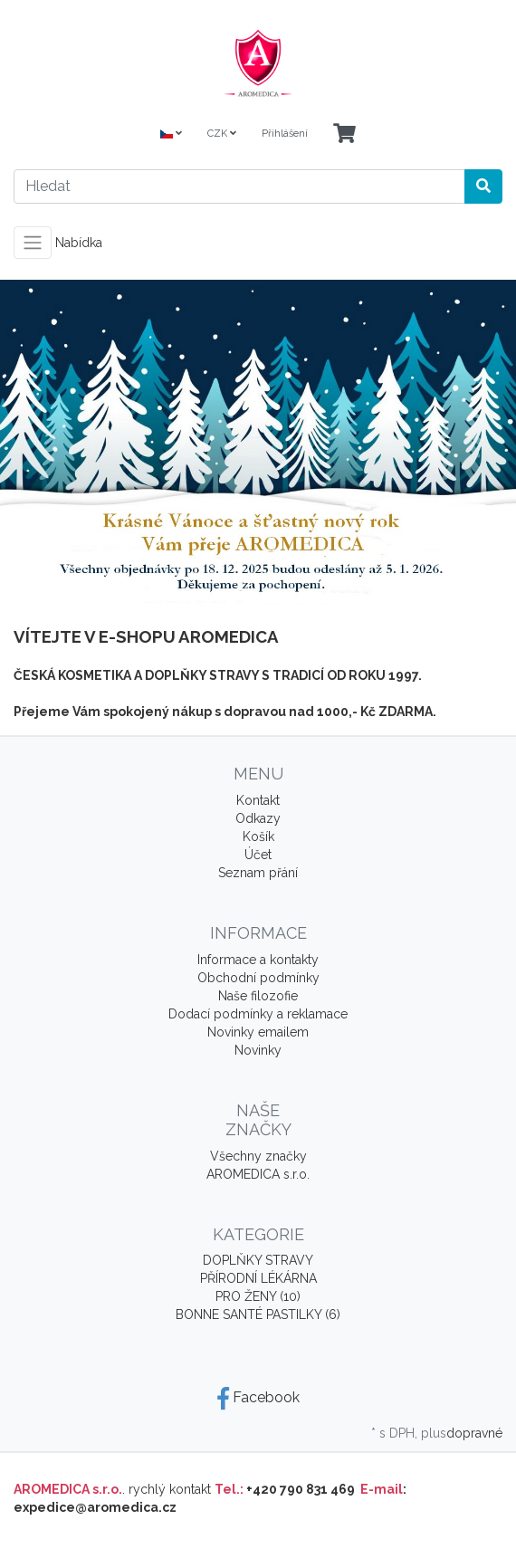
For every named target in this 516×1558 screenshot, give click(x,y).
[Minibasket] (344, 134)
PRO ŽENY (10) (258, 1296)
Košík (258, 836)
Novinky (258, 1050)
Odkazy (258, 818)
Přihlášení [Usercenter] (285, 133)
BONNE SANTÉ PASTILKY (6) (258, 1314)
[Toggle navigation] (33, 242)
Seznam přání (258, 872)
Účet (258, 854)
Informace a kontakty (258, 959)
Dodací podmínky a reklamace (258, 1014)
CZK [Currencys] (221, 133)
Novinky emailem (258, 1032)
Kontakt (258, 800)
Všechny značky (258, 1156)
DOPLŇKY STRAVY (258, 1260)
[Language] (171, 134)
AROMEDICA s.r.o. (258, 1174)
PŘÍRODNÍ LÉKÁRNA (258, 1278)
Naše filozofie (258, 996)
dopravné (474, 1433)
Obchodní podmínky (258, 977)
